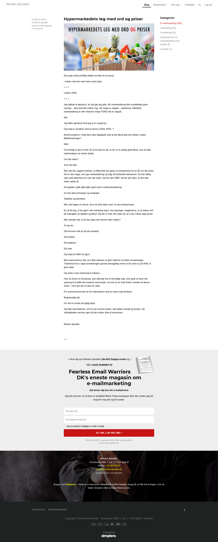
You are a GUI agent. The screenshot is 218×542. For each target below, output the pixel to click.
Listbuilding (168, 28)
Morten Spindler (17, 4)
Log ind (208, 5)
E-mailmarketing (45, 26)
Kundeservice (38, 509)
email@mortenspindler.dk (109, 469)
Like (65, 339)
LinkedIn (166, 49)
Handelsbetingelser (57, 509)
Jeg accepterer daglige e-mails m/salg (84, 426)
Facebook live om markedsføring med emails (169, 41)
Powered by (74, 534)
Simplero (70, 484)
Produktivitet (168, 32)
